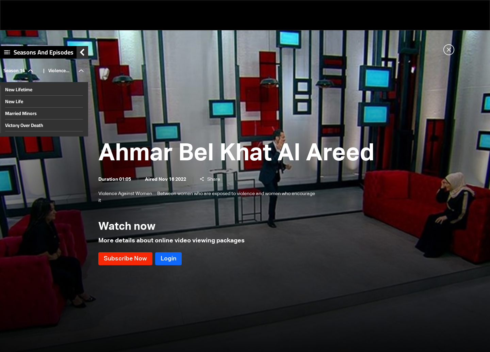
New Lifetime (18, 89)
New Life (14, 101)
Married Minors (21, 113)
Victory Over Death (24, 125)
